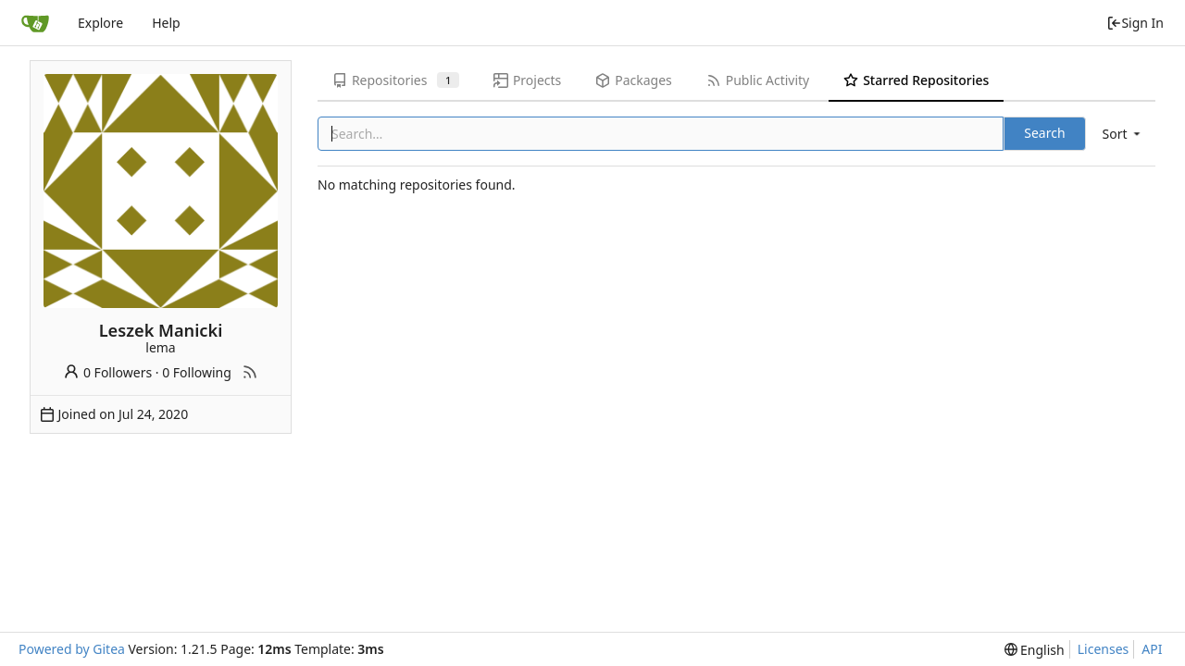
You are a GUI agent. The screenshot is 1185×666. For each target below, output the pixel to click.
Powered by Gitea (72, 649)
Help (166, 22)
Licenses (1103, 649)
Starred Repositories (916, 80)
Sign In (1135, 22)
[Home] (35, 23)
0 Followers (107, 372)
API (1151, 649)
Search (1044, 133)
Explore (100, 22)
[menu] (1123, 134)
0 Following (196, 372)
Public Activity (757, 80)
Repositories (395, 80)
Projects (527, 80)
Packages (633, 80)
